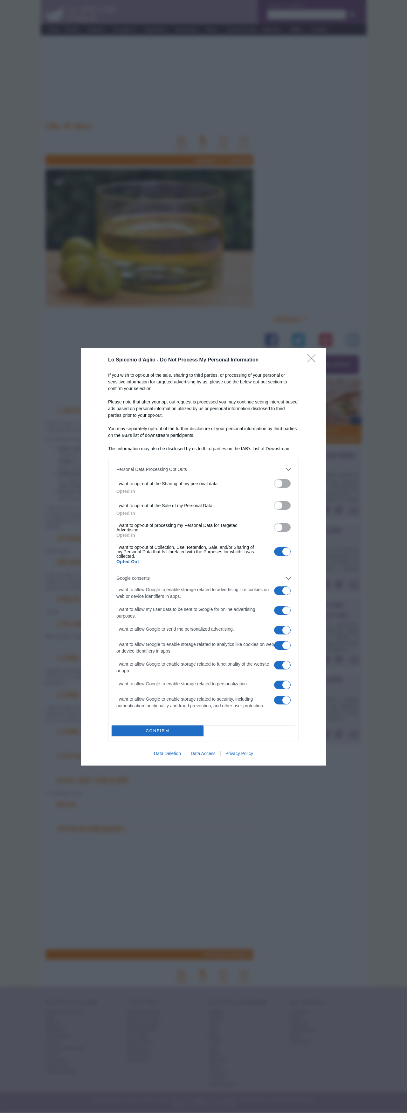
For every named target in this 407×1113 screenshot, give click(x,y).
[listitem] (203, 469)
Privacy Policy (239, 753)
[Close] (313, 360)
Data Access (203, 753)
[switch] (282, 483)
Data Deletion (167, 753)
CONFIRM (157, 730)
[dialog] (203, 557)
